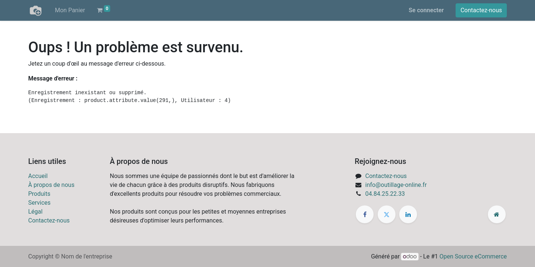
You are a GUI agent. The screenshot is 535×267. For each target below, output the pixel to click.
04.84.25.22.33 (385, 193)
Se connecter (426, 10)
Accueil (37, 175)
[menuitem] (70, 10)
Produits (39, 193)
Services (39, 202)
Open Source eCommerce (473, 256)
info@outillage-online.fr (396, 184)
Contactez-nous (481, 10)
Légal (35, 211)
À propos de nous (51, 184)
